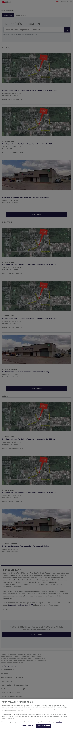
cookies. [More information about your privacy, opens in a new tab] (59, 724)
